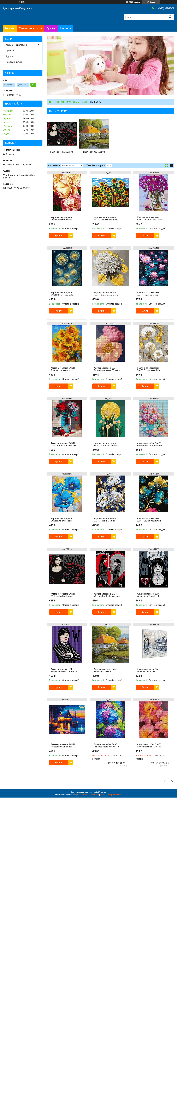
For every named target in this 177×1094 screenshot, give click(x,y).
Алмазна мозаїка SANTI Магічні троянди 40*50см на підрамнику (63, 445)
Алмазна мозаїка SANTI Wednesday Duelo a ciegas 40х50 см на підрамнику (107, 596)
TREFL (76, 102)
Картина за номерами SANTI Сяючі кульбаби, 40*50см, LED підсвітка (62, 295)
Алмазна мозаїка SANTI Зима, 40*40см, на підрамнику (149, 671)
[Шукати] (170, 17)
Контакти (65, 28)
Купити (58, 235)
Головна (9, 28)
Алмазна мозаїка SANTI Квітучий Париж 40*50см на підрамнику (149, 445)
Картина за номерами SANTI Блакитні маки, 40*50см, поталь (61, 520)
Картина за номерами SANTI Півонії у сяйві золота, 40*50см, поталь (106, 520)
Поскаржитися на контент (88, 795)
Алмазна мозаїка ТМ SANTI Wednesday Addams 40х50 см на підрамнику (64, 671)
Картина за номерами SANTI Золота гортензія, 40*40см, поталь (106, 295)
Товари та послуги (62, 102)
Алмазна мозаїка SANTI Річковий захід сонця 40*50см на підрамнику (63, 746)
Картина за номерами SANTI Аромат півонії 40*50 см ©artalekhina (61, 219)
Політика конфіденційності (111, 795)
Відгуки (9, 56)
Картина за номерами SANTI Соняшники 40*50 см (106, 219)
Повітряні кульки (14, 62)
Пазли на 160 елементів (61, 152)
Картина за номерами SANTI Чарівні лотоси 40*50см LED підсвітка (148, 295)
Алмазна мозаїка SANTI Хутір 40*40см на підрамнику (106, 671)
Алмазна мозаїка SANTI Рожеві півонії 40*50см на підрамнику (107, 370)
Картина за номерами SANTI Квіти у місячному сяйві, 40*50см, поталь (106, 445)
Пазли (84, 102)
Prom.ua (102, 792)
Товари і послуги (28, 28)
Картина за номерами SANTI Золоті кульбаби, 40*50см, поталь (149, 370)
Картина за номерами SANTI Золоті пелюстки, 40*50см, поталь (149, 520)
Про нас (51, 28)
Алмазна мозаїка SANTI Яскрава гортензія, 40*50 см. (106, 746)
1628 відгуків (134, 2)
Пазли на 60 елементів (94, 152)
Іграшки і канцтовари (16, 45)
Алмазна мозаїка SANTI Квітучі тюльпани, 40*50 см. (149, 746)
